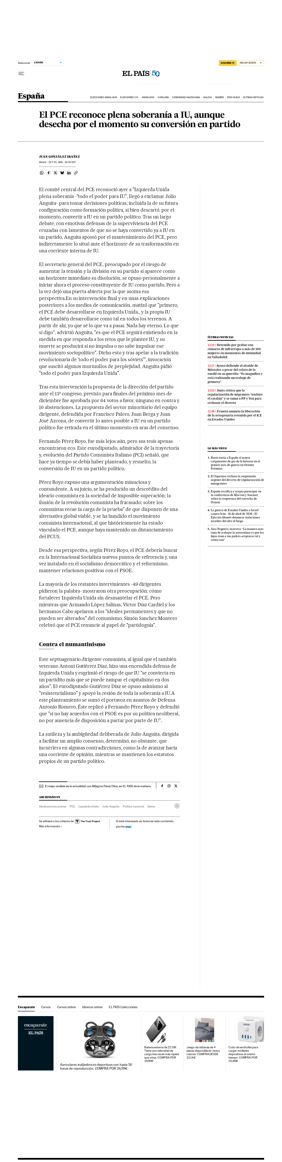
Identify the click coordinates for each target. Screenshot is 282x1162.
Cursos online (66, 1007)
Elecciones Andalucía (103, 97)
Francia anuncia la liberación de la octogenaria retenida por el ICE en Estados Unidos (235, 415)
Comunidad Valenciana (186, 97)
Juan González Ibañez (59, 157)
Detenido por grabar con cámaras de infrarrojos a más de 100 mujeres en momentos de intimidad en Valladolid (234, 351)
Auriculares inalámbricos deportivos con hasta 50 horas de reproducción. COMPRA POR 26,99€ (96, 1066)
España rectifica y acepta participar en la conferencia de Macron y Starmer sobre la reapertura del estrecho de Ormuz (236, 497)
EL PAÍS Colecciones (123, 1007)
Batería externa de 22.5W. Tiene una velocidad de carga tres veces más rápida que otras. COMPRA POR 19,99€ (161, 1054)
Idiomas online (92, 1007)
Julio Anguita (110, 806)
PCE (72, 806)
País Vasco (233, 97)
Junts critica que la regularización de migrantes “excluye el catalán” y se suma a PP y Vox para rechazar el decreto (235, 396)
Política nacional (133, 806)
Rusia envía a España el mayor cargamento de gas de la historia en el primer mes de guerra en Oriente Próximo (235, 463)
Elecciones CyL (129, 97)
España (31, 96)
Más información (50, 826)
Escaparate (26, 1007)
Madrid (219, 97)
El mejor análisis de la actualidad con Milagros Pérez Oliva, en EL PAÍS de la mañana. (98, 786)
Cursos (46, 1007)
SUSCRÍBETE (228, 62)
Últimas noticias (253, 97)
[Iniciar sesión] (251, 63)
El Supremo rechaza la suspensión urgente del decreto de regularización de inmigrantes (237, 479)
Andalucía (148, 97)
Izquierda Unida (89, 806)
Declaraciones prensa (52, 806)
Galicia (207, 97)
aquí (128, 826)
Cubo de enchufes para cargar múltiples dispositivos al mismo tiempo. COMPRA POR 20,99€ (243, 1054)
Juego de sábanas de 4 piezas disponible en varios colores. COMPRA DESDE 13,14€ (203, 1052)
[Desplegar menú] (21, 73)
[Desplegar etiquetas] (177, 806)
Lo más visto (217, 448)
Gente (151, 806)
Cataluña (163, 97)
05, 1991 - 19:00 (62, 162)
